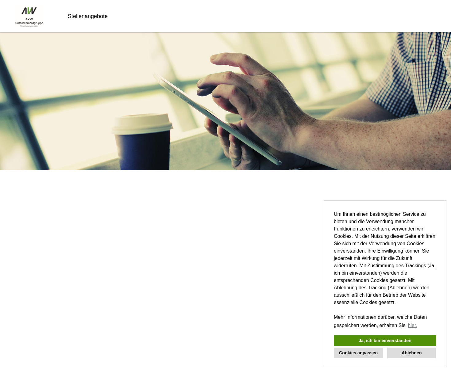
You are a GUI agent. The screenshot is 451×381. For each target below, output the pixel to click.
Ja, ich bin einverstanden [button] (385, 340)
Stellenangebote (88, 16)
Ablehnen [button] (412, 352)
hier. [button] (412, 325)
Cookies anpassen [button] (358, 352)
